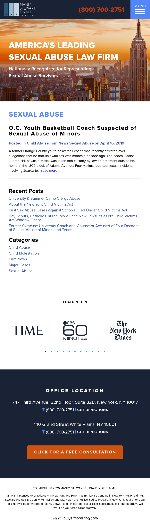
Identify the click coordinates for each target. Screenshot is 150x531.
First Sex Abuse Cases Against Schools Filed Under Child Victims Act (68, 210)
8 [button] (87, 352)
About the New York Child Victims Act (41, 204)
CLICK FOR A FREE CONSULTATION (75, 452)
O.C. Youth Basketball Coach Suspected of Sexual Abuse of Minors (73, 131)
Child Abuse (38, 143)
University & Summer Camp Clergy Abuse (44, 198)
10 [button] (98, 352)
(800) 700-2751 (102, 10)
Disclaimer (109, 488)
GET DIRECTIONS (92, 410)
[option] (27, 330)
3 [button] (57, 352)
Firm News (59, 143)
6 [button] (75, 352)
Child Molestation (24, 253)
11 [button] (104, 352)
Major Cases (19, 265)
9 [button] (93, 352)
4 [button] (63, 352)
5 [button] (69, 352)
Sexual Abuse (81, 143)
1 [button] (46, 352)
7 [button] (81, 352)
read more (49, 170)
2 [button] (52, 352)
